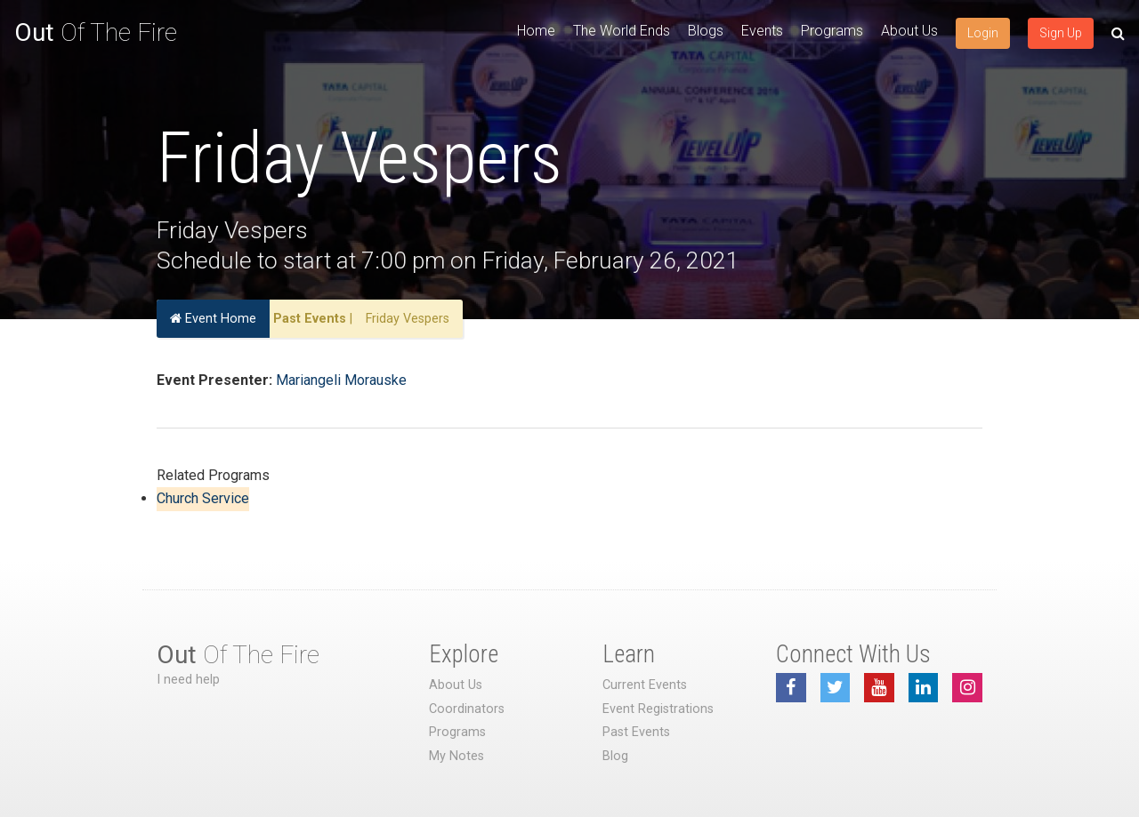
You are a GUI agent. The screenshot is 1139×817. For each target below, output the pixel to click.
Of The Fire (95, 32)
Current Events (644, 685)
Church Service (203, 498)
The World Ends (621, 30)
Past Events (309, 318)
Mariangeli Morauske (341, 380)
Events (762, 30)
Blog (615, 756)
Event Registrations (658, 709)
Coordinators (467, 709)
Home (536, 30)
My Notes (456, 756)
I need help (188, 679)
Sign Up (1060, 33)
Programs (832, 30)
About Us (909, 30)
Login (982, 33)
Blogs (705, 30)
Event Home (213, 318)
